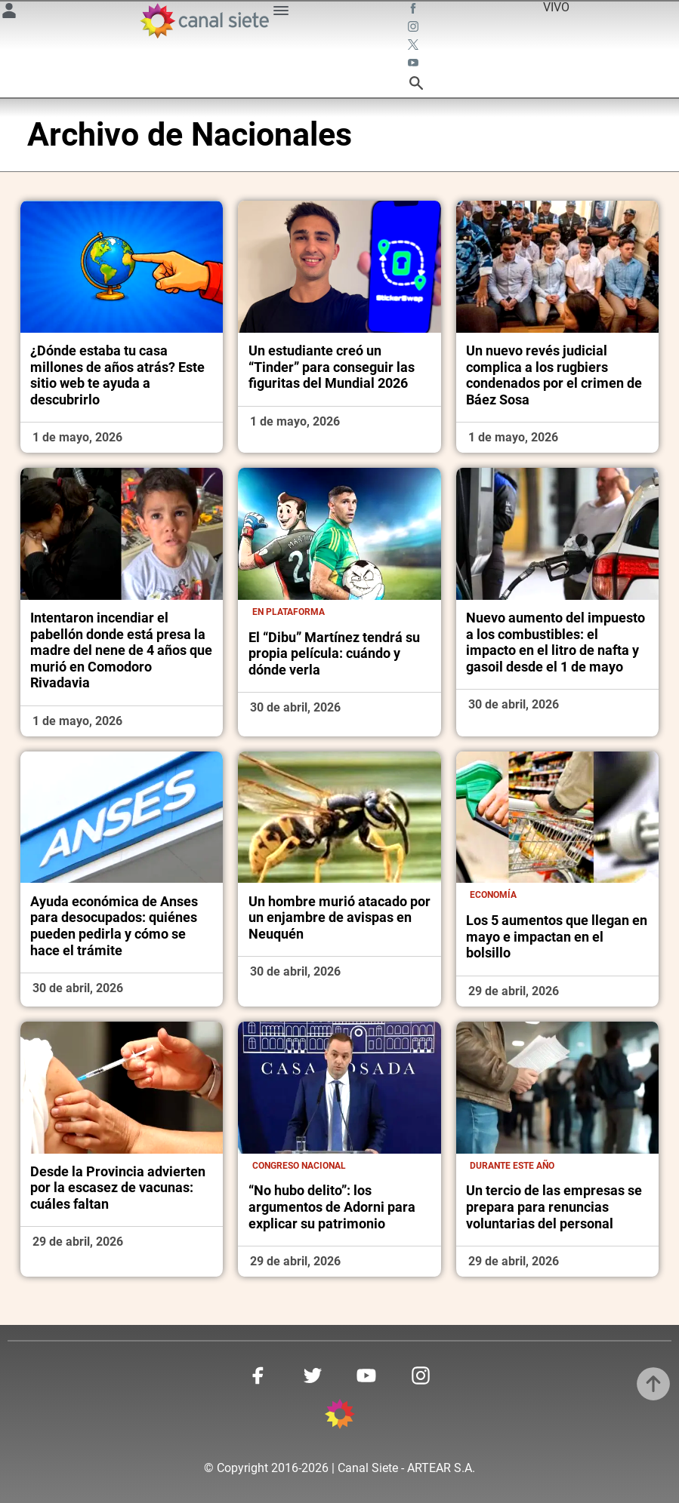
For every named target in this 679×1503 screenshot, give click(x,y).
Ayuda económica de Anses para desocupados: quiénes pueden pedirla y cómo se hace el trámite (114, 925)
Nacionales (271, 134)
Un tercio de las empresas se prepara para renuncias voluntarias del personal (554, 1206)
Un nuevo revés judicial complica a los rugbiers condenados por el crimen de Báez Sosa (554, 375)
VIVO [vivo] (556, 7)
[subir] (653, 1384)
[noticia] (121, 266)
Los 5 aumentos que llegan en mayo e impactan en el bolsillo (556, 936)
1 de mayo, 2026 (77, 437)
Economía (493, 895)
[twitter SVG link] (414, 47)
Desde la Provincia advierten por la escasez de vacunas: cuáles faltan (117, 1187)
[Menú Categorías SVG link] (281, 13)
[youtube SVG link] (414, 65)
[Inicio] (204, 21)
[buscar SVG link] (416, 85)
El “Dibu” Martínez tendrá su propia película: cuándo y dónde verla (334, 653)
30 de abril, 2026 (295, 707)
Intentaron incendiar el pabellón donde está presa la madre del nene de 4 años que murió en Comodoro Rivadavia (121, 650)
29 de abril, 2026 (513, 991)
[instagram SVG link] (414, 29)
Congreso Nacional (299, 1165)
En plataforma (288, 612)
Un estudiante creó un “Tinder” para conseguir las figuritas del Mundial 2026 (331, 367)
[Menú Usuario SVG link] (9, 13)
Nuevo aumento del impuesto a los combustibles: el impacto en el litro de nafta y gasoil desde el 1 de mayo (555, 642)
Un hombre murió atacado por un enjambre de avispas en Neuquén (339, 917)
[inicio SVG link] (340, 1416)
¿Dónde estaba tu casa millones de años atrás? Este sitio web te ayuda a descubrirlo (117, 375)
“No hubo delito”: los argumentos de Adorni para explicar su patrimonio (331, 1206)
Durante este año (512, 1165)
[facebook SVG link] (414, 11)
